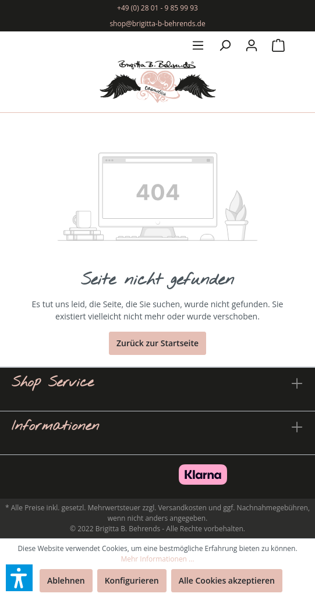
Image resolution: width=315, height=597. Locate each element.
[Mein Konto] (251, 45)
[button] (19, 577)
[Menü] (198, 45)
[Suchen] (224, 45)
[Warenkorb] (278, 45)
